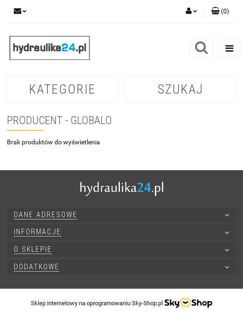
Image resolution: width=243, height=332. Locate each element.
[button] (220, 11)
